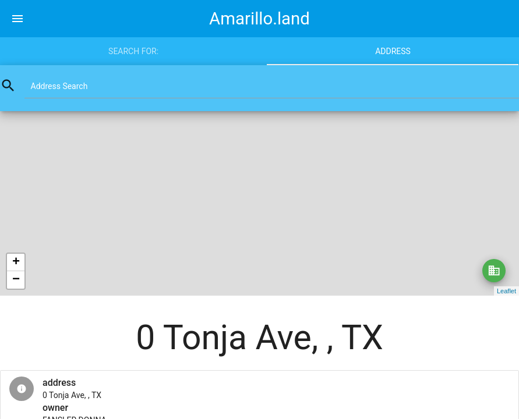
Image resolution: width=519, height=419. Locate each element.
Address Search (59, 86)
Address (393, 51)
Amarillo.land (259, 19)
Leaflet (506, 290)
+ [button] (16, 262)
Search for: (133, 51)
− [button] (16, 280)
